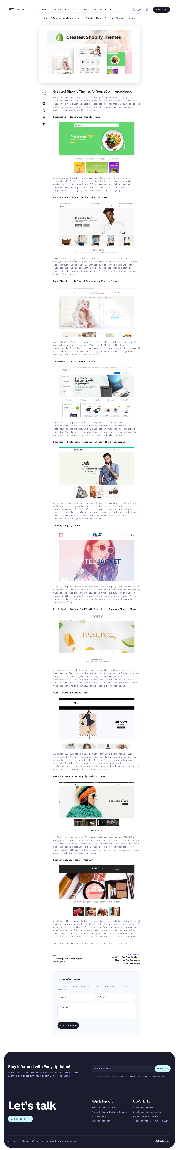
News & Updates (62, 18)
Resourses (105, 9)
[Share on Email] (44, 131)
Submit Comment (68, 1025)
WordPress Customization (147, 1112)
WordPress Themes (143, 1107)
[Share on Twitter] (44, 111)
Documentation (100, 1116)
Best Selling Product (104, 1107)
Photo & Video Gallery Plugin (109, 1112)
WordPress (56, 9)
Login (137, 9)
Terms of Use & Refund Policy (150, 1121)
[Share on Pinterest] (44, 118)
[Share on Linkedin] (44, 125)
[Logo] (17, 9)
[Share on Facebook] (44, 104)
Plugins (69, 9)
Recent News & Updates (146, 1116)
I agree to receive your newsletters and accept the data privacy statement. (130, 1076)
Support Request (101, 1121)
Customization (88, 9)
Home (44, 9)
